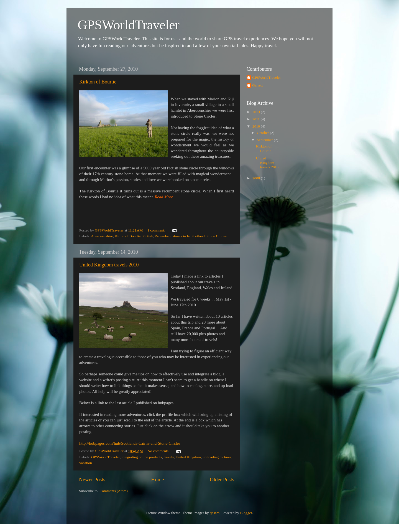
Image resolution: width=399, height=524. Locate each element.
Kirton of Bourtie (128, 236)
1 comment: (156, 230)
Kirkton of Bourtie (97, 82)
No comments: (159, 451)
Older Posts (222, 479)
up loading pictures (217, 457)
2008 (256, 178)
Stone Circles (216, 236)
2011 (256, 119)
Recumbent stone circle (172, 236)
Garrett (257, 85)
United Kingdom (188, 457)
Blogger (246, 513)
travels (169, 457)
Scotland (197, 236)
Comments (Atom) (113, 491)
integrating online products (142, 457)
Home (157, 479)
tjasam (214, 513)
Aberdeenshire (102, 236)
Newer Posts (92, 479)
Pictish (147, 236)
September (265, 140)
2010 (256, 126)
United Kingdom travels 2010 (109, 265)
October (263, 133)
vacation (85, 463)
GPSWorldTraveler (129, 24)
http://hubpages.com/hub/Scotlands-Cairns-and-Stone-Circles (129, 443)
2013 (256, 112)
